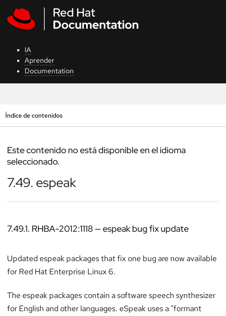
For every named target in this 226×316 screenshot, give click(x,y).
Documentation (49, 70)
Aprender (39, 60)
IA (28, 49)
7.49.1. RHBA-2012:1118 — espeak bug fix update (98, 228)
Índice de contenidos (34, 115)
